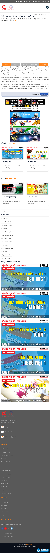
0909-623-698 (6, 432)
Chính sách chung (7, 533)
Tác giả (19, 1)
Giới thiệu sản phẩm (7, 241)
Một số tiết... (5, 483)
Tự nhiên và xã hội (7, 255)
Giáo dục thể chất (6, 222)
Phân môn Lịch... (6, 474)
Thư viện (45, 1)
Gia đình (4, 505)
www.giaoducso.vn (7, 427)
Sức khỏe (4, 508)
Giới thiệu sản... (6, 477)
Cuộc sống (5, 502)
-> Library (44, 64)
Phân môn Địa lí (6, 258)
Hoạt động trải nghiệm (8, 235)
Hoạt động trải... (6, 470)
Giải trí (4, 515)
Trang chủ (34, 14)
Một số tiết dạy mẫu (44, 14)
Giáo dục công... (6, 461)
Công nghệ (5, 245)
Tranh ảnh (25, 64)
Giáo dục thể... (6, 452)
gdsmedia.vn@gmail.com (9, 437)
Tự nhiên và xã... (6, 490)
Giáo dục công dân (7, 232)
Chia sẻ (4, 94)
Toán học (4, 228)
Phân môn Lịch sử (7, 238)
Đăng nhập (36, 1)
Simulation (34, 64)
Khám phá (5, 512)
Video (6, 64)
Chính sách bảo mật (7, 536)
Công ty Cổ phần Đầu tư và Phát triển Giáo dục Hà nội (21, 18)
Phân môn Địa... (6, 493)
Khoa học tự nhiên (7, 225)
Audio (15, 64)
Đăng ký (27, 1)
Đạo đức (4, 251)
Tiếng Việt (5, 218)
